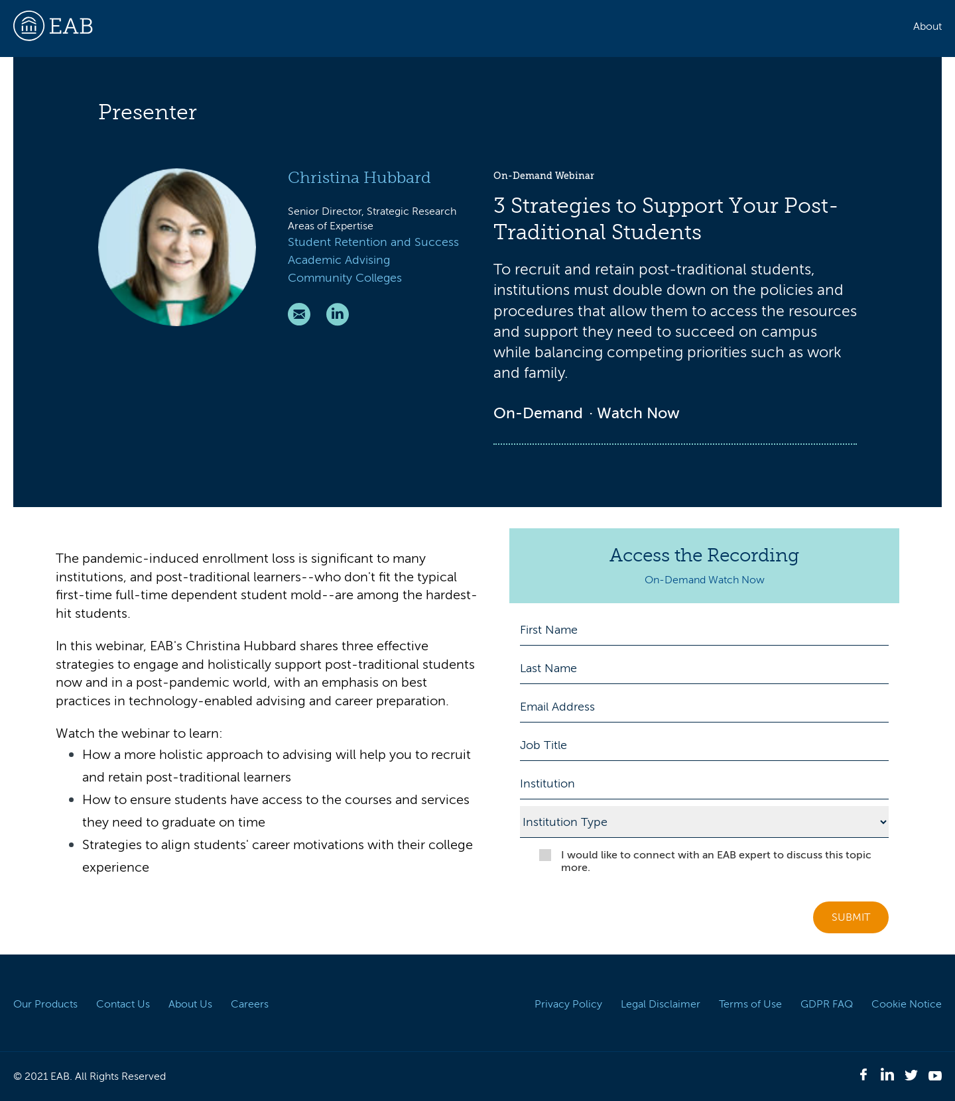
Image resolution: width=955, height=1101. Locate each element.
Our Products (45, 1004)
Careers (250, 1004)
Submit (851, 917)
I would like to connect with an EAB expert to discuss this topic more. (716, 861)
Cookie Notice (906, 1004)
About (927, 26)
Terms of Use (750, 1004)
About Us (190, 1004)
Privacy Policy (568, 1004)
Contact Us (123, 1004)
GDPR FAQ (826, 1004)
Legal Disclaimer (660, 1004)
